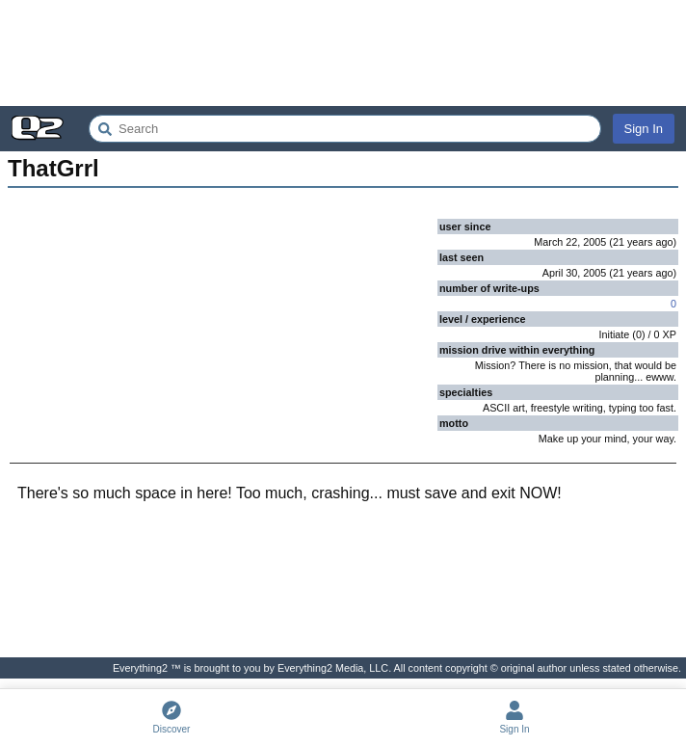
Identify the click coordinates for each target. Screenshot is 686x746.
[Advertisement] (343, 53)
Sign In (643, 128)
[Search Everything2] (345, 129)
